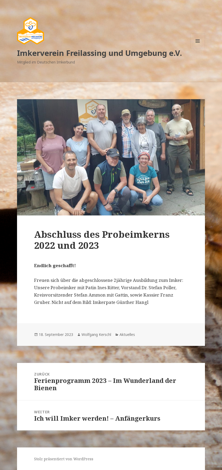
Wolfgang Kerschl (96, 334)
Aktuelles (127, 334)
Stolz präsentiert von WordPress (63, 458)
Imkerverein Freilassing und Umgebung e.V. (99, 53)
